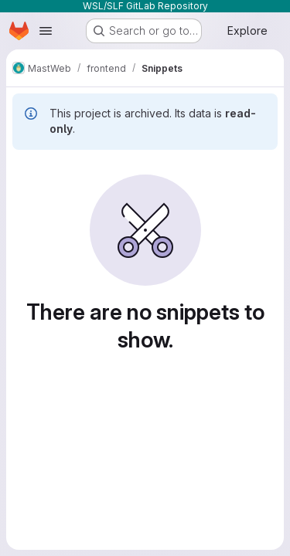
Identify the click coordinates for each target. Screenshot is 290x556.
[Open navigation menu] (45, 31)
